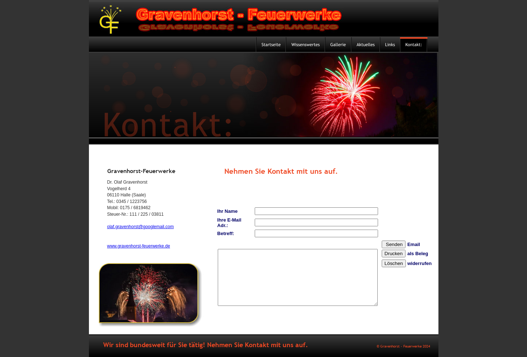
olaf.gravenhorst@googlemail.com (140, 226)
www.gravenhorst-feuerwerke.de (138, 246)
